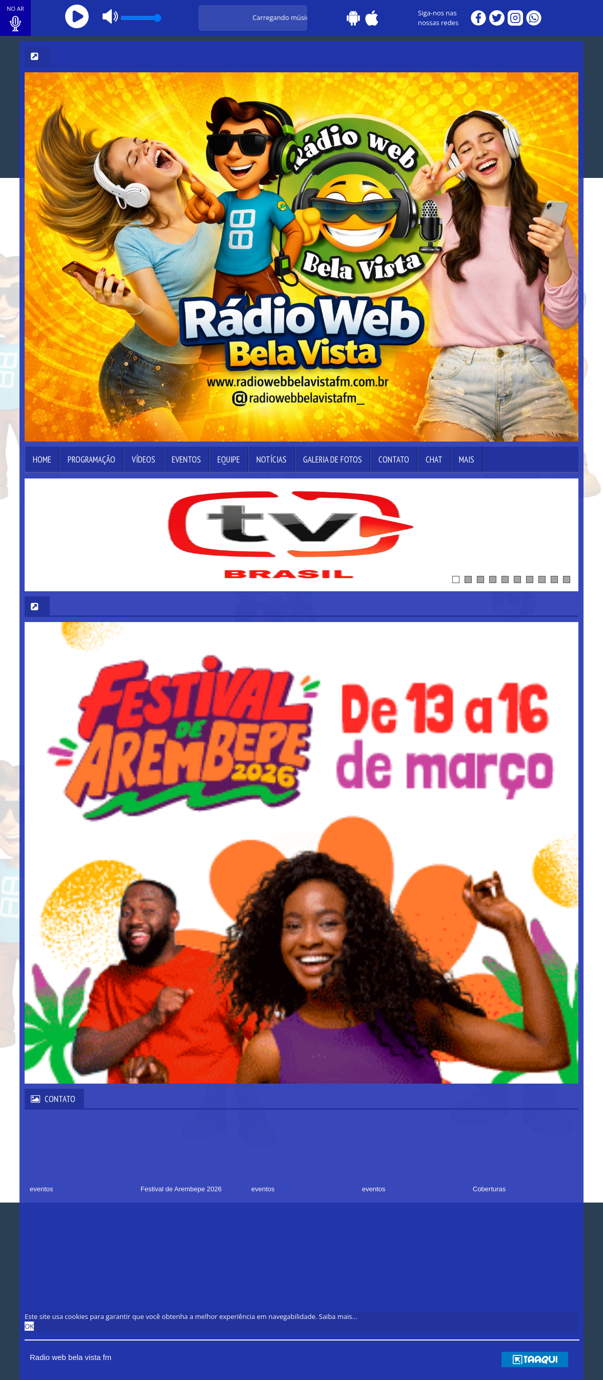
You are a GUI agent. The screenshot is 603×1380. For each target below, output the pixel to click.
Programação (91, 459)
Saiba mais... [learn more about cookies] (338, 1316)
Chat (434, 459)
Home (42, 459)
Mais (466, 459)
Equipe (228, 459)
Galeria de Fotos (332, 459)
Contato (393, 459)
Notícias (271, 459)
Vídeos (143, 459)
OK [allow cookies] (29, 1326)
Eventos (186, 459)
